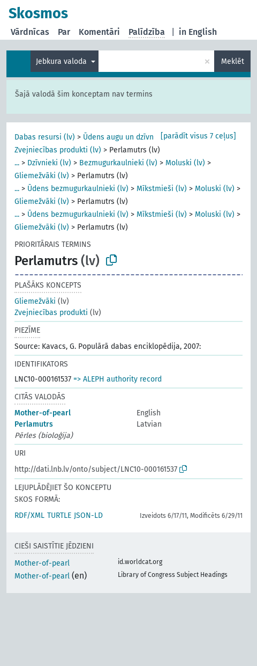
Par (64, 32)
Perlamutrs (33, 424)
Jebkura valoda (62, 61)
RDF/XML (29, 515)
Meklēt (232, 61)
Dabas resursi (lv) (44, 137)
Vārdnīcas (30, 32)
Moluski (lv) (185, 162)
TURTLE (59, 515)
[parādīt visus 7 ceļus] (198, 136)
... (16, 162)
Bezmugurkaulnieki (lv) (118, 162)
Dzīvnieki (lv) (49, 162)
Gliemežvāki (35, 301)
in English (198, 32)
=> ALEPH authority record (117, 379)
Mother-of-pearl (42, 413)
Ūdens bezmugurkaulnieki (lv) (77, 188)
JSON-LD (88, 515)
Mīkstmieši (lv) (162, 188)
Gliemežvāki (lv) (41, 175)
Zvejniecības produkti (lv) (57, 150)
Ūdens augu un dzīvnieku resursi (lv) (145, 137)
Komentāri (99, 32)
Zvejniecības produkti (51, 312)
